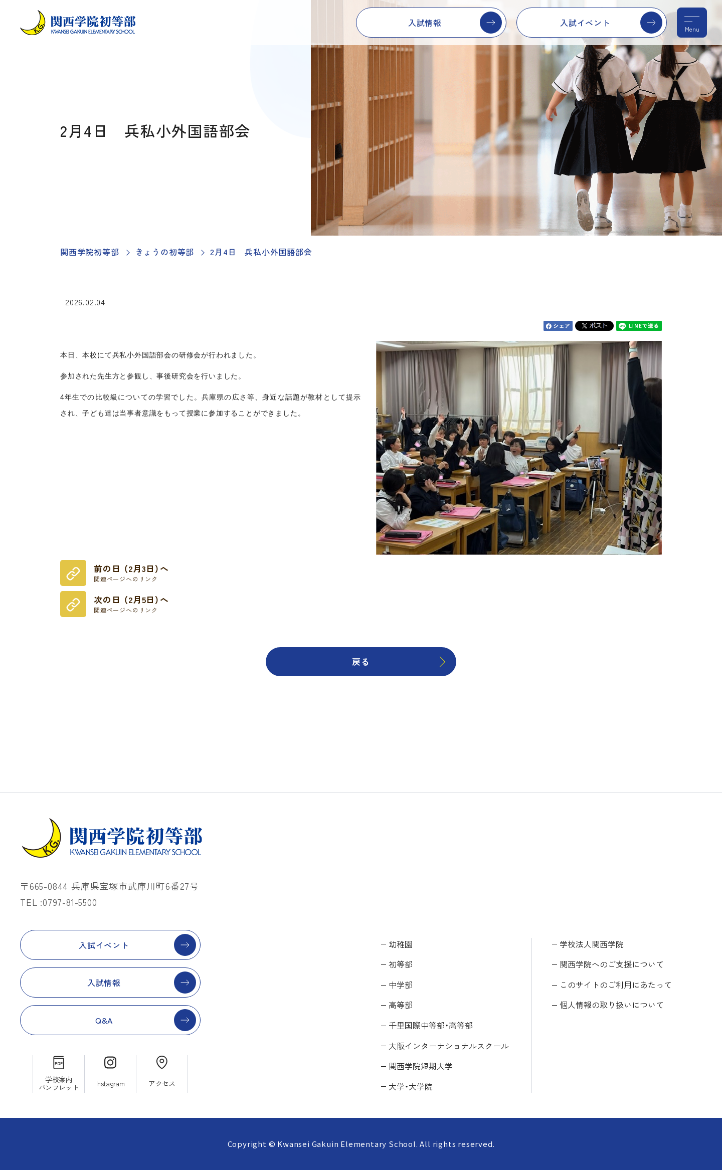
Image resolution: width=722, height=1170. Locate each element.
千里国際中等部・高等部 (431, 1025)
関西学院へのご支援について (612, 964)
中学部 (401, 985)
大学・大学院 (411, 1086)
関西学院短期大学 (421, 1066)
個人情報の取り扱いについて (612, 1005)
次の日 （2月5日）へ (131, 604)
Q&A (104, 1020)
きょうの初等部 (165, 252)
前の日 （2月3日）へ (131, 572)
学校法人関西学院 (592, 944)
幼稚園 (401, 944)
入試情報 (425, 23)
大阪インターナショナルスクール (449, 1046)
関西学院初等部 (89, 252)
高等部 (401, 1005)
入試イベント (585, 23)
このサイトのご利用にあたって (616, 985)
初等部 (401, 964)
